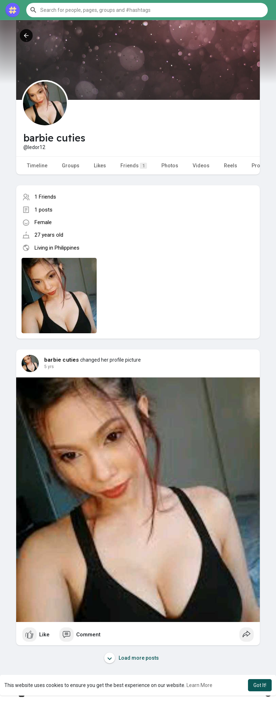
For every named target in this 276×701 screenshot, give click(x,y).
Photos (169, 165)
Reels (230, 165)
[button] (147, 10)
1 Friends (45, 197)
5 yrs (49, 366)
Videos (201, 165)
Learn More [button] (199, 685)
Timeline (37, 165)
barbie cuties (61, 360)
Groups (70, 165)
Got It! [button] (259, 685)
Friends (133, 166)
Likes (100, 165)
